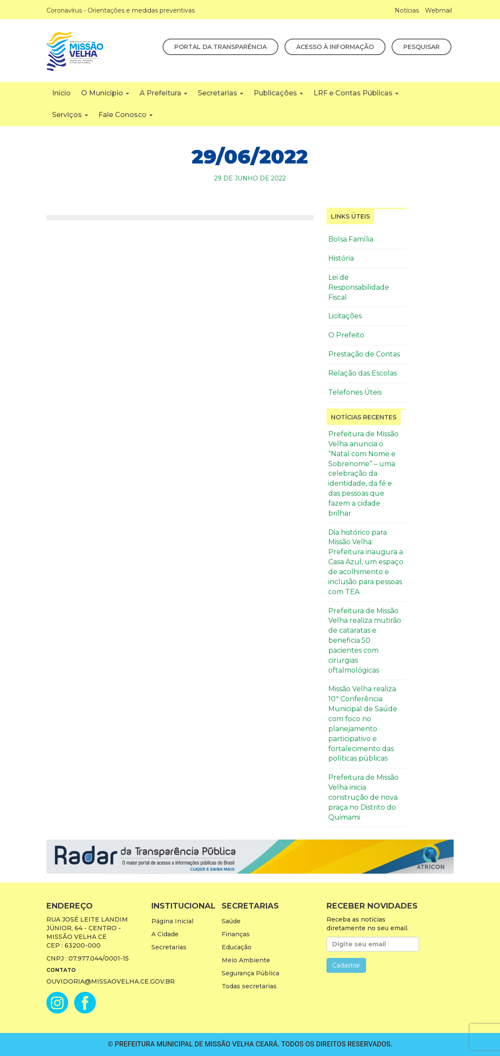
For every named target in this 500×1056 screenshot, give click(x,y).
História (341, 258)
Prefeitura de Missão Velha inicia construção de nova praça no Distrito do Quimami (363, 797)
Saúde (231, 921)
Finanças (236, 934)
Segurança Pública (250, 973)
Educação (237, 947)
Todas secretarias (249, 986)
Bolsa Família (350, 239)
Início (61, 93)
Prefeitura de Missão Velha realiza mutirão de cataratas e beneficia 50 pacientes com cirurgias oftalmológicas (364, 640)
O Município (105, 93)
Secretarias (220, 93)
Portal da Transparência (220, 47)
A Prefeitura (163, 93)
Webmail (438, 10)
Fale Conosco (125, 115)
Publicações (278, 93)
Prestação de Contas (364, 354)
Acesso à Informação (335, 47)
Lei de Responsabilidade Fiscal (358, 287)
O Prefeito (346, 335)
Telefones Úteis (355, 392)
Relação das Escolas (362, 373)
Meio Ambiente (246, 960)
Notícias (407, 10)
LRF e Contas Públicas (356, 93)
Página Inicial (172, 921)
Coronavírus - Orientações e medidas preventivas (120, 10)
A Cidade (165, 934)
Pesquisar (421, 47)
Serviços (70, 115)
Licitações (345, 316)
